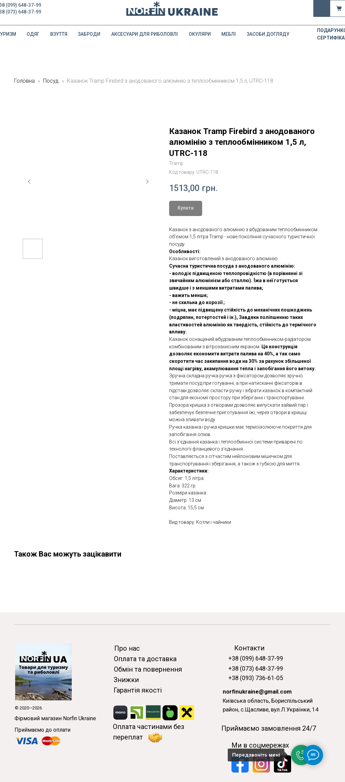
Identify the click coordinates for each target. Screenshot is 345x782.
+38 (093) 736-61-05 (255, 677)
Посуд (51, 81)
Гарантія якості (138, 690)
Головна (24, 81)
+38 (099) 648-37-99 (255, 658)
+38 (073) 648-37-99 (255, 668)
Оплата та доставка (145, 659)
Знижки (126, 680)
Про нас (127, 648)
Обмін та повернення (148, 669)
